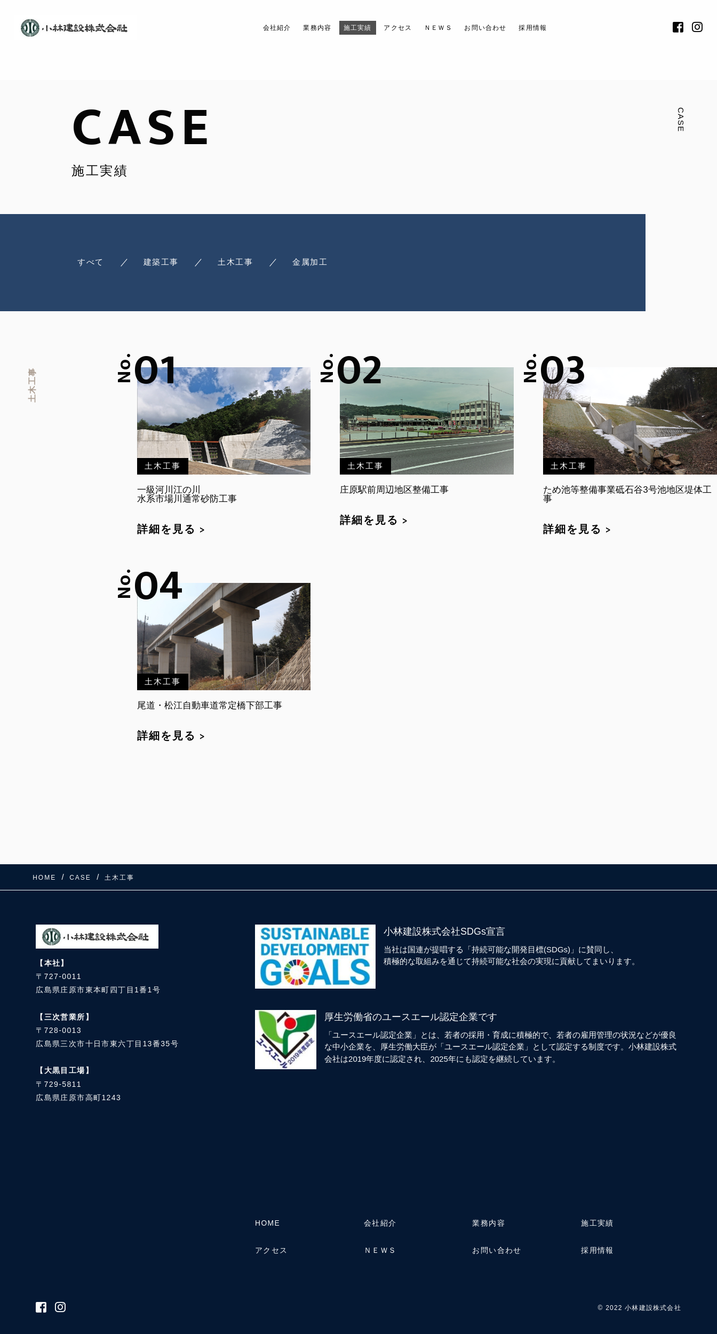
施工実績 (349, 27)
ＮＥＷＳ (443, 27)
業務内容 (301, 27)
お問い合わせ (499, 27)
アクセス (396, 27)
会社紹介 (254, 27)
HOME (268, 1223)
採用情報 (555, 27)
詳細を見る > (171, 529)
